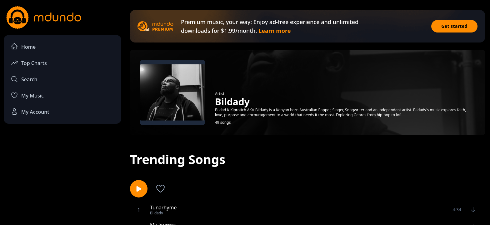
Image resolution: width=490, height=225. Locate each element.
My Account (30, 111)
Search (24, 79)
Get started (454, 26)
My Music (27, 95)
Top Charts (29, 63)
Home (23, 46)
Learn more (274, 30)
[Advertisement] (62, 180)
